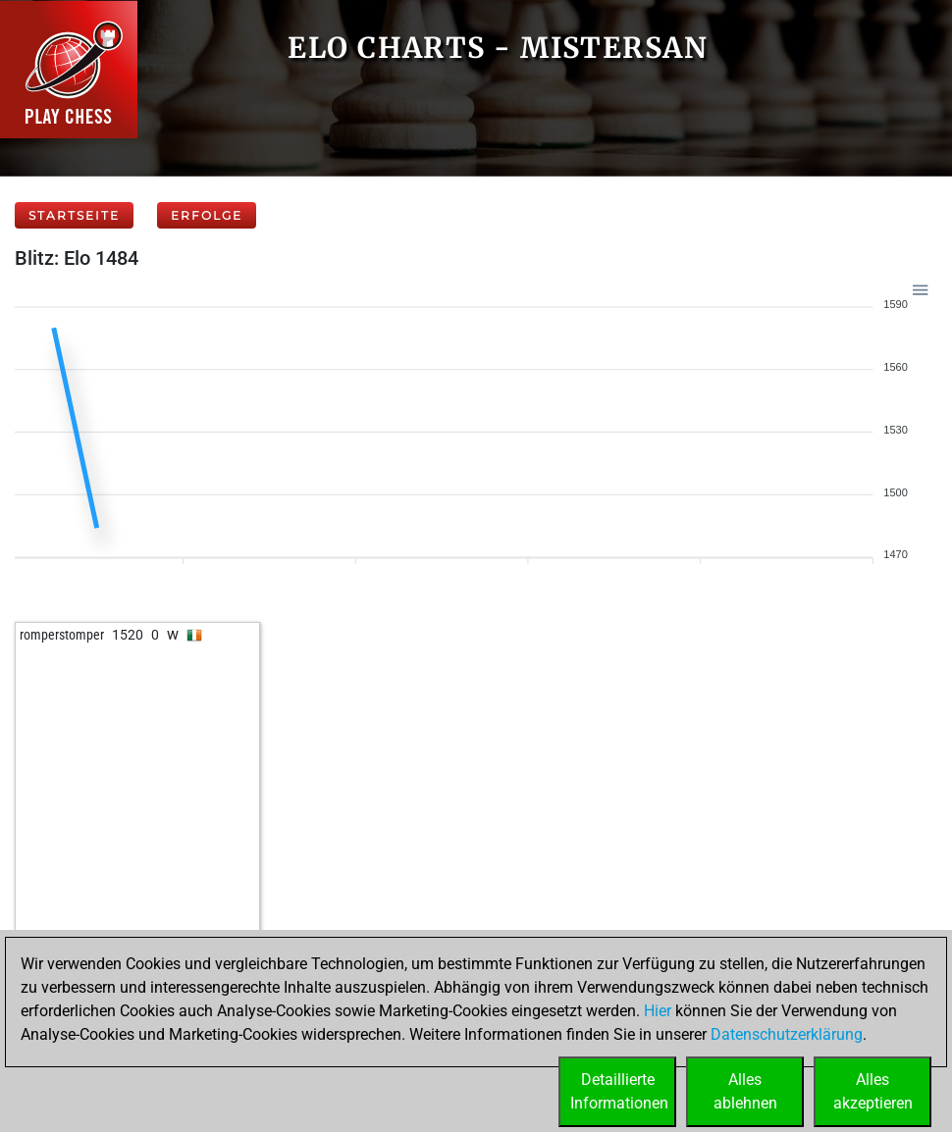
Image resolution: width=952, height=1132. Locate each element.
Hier (657, 1011)
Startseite (74, 215)
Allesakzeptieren (873, 1091)
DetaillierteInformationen (619, 1091)
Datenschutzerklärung (787, 1034)
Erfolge (206, 215)
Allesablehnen (745, 1091)
